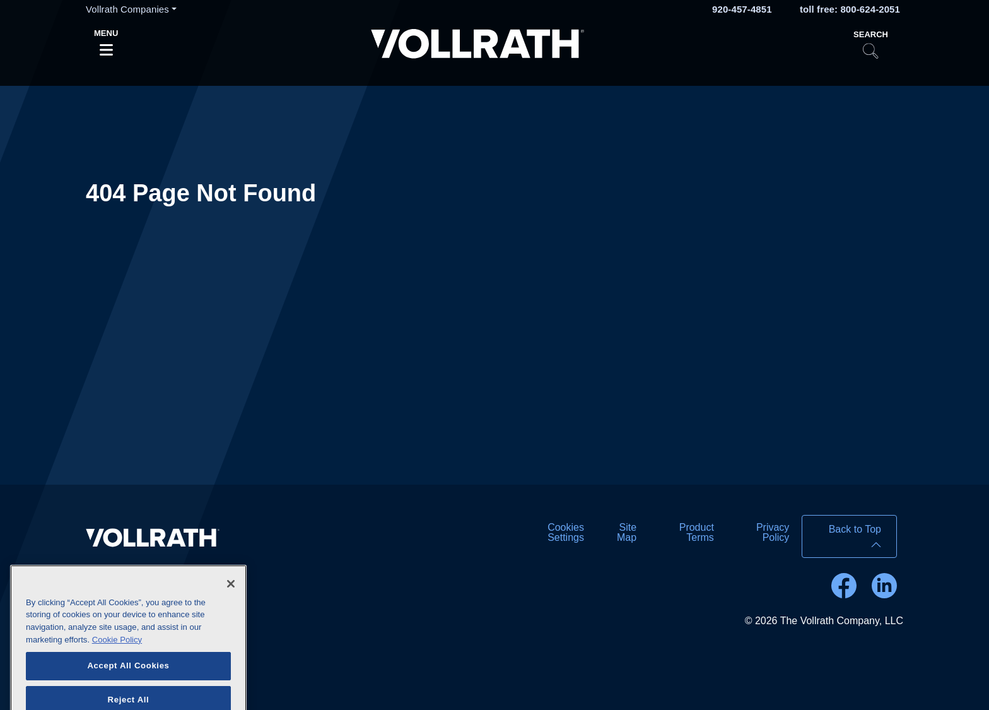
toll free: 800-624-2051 (850, 9)
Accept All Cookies (128, 678)
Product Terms (696, 532)
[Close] (231, 596)
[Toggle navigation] (106, 46)
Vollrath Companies (127, 9)
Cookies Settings (565, 532)
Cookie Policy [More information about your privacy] (117, 651)
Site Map (626, 532)
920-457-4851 (742, 9)
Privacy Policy (772, 532)
